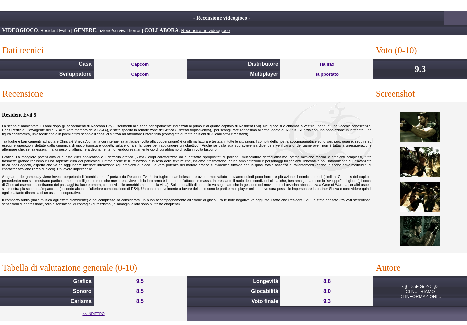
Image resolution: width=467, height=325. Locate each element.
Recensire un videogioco (205, 30)
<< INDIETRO (93, 314)
